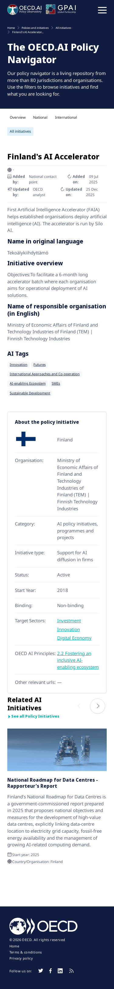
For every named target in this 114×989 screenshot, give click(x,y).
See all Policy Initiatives (33, 716)
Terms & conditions (25, 952)
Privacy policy (21, 958)
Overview (18, 117)
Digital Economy (74, 638)
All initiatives (20, 131)
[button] (102, 10)
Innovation (18, 364)
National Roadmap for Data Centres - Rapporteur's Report (52, 783)
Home (14, 946)
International (66, 117)
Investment (69, 620)
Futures (39, 364)
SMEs (56, 383)
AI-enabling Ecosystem (28, 383)
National (40, 117)
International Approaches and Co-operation (45, 374)
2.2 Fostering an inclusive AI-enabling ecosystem (78, 660)
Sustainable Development (30, 393)
